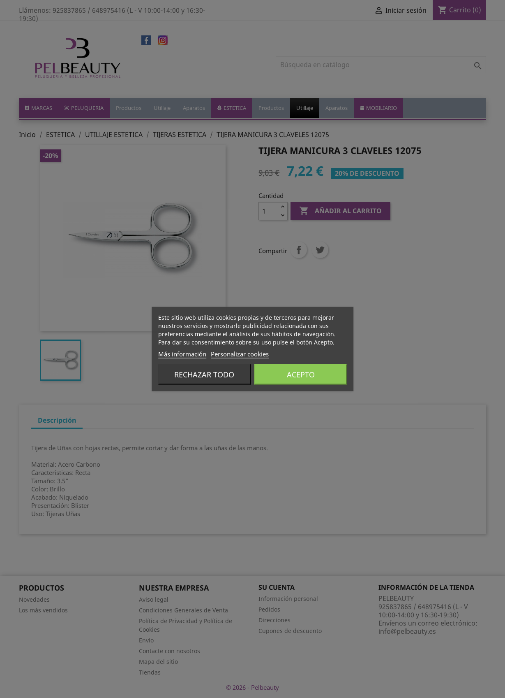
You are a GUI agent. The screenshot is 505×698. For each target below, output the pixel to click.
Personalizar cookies (240, 354)
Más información (182, 354)
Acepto (301, 374)
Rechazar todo (204, 374)
